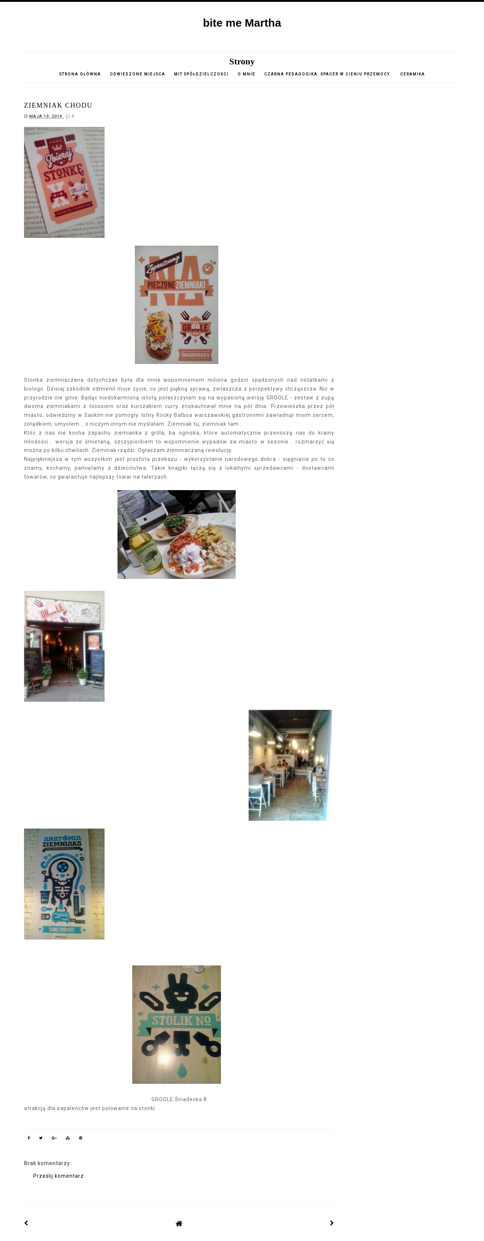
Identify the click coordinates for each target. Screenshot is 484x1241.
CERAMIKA (412, 74)
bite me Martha (242, 23)
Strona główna (80, 74)
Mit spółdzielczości (201, 74)
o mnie (247, 74)
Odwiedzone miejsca (137, 74)
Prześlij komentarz (58, 1176)
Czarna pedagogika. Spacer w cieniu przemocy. (327, 74)
